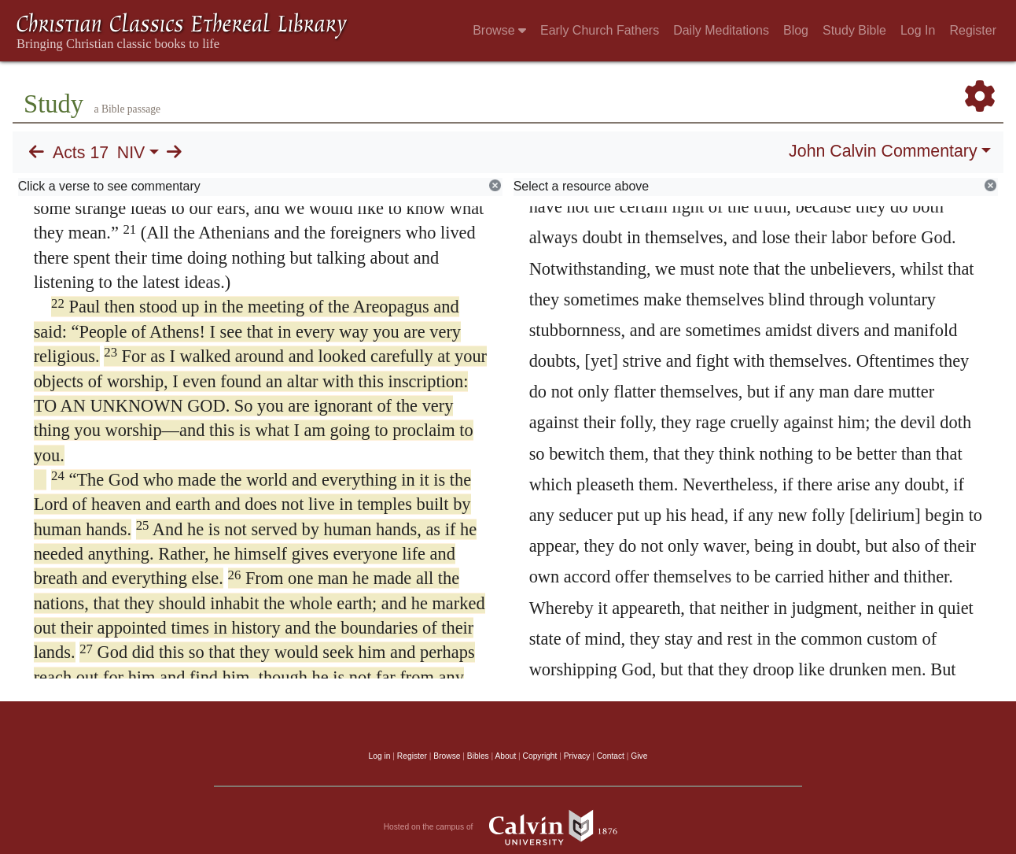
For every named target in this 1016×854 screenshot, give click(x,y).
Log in (380, 756)
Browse (499, 30)
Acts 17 (81, 152)
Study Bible (854, 30)
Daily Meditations (721, 30)
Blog (795, 30)
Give (639, 756)
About (505, 756)
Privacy (577, 756)
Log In (917, 30)
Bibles (478, 756)
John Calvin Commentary (883, 151)
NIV (131, 152)
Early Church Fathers (599, 30)
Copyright (540, 756)
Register (972, 30)
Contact (610, 756)
